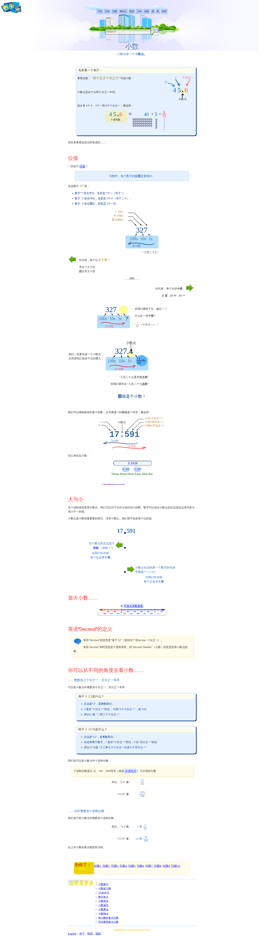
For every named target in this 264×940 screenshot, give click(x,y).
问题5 (132, 866)
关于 (82, 933)
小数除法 (103, 913)
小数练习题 (104, 888)
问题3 (115, 866)
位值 (82, 166)
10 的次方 (130, 771)
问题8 (158, 866)
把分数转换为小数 (108, 922)
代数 (114, 11)
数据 (131, 11)
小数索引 (103, 884)
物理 (164, 11)
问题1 (98, 866)
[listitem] (100, 11)
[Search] (128, 31)
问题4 (124, 866)
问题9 (167, 866)
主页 (99, 11)
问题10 (175, 866)
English (72, 933)
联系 (90, 933)
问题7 (149, 866)
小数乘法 (103, 909)
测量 (146, 11)
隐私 (98, 933)
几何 (139, 11)
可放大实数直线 (133, 606)
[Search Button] (155, 31)
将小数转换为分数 (108, 918)
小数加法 (103, 901)
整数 (96, 547)
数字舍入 (103, 897)
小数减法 (103, 905)
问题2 (106, 866)
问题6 (141, 866)
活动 (107, 11)
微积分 (123, 11)
